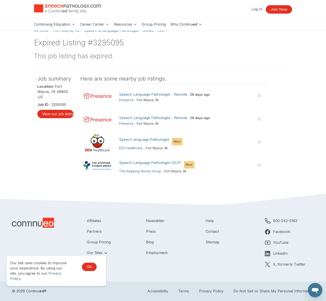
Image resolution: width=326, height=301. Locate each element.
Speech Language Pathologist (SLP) (150, 162)
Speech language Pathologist (144, 139)
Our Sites (95, 252)
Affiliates (94, 220)
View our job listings (58, 114)
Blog (150, 242)
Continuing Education (54, 24)
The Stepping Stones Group (140, 171)
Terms (183, 291)
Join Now (279, 9)
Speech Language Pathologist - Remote (153, 94)
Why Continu (186, 24)
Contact (212, 231)
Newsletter (155, 220)
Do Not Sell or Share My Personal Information (273, 291)
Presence (126, 100)
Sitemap (212, 242)
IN (157, 100)
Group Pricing (154, 24)
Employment (157, 252)
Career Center (94, 24)
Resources (125, 24)
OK (89, 266)
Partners (94, 231)
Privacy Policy (211, 291)
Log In (257, 9)
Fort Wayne (145, 100)
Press (151, 231)
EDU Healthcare (131, 148)
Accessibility (157, 291)
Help (210, 220)
